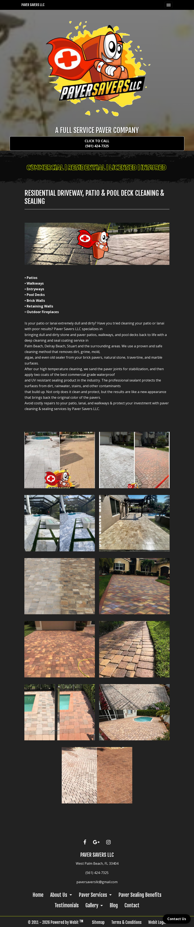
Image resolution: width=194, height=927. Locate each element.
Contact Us (176, 919)
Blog (114, 905)
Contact (132, 905)
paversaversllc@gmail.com (97, 882)
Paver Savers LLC (33, 5)
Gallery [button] (92, 905)
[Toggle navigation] (169, 5)
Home (38, 895)
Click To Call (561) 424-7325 (97, 143)
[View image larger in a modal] (59, 460)
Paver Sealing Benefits (139, 895)
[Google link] (96, 842)
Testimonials (67, 905)
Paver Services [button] (93, 895)
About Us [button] (59, 895)
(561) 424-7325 (97, 872)
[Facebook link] (85, 842)
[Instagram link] (108, 842)
